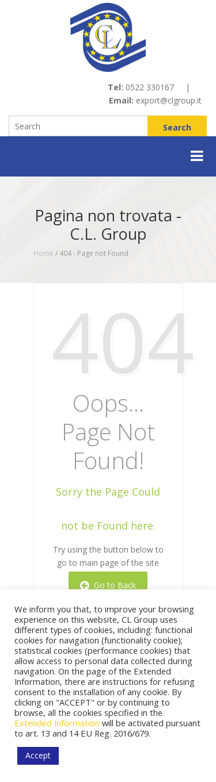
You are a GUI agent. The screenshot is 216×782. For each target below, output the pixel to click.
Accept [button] (38, 755)
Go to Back (108, 585)
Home (43, 253)
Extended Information (57, 723)
